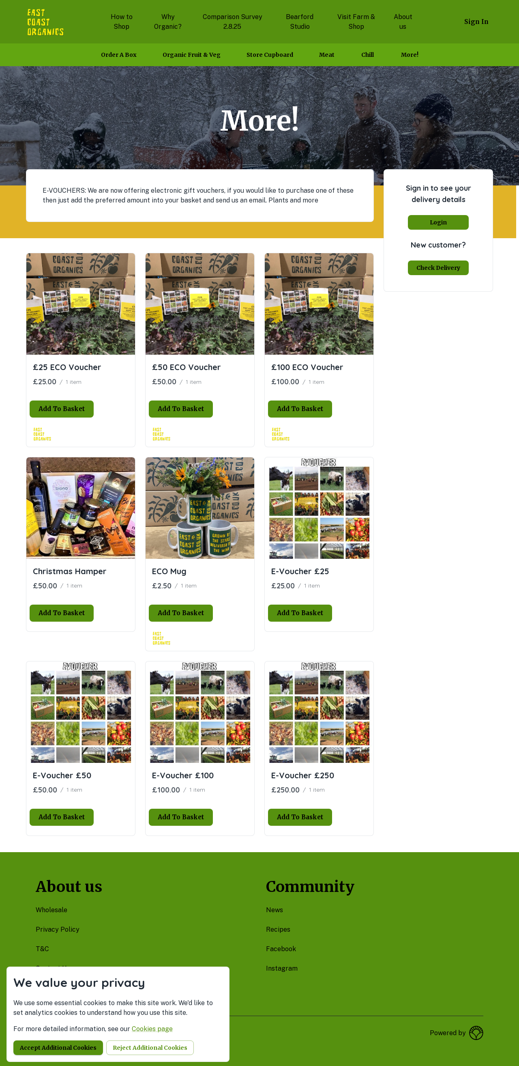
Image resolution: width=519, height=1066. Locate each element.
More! (409, 54)
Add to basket (62, 409)
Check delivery (438, 267)
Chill (367, 54)
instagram (282, 968)
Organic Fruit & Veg (192, 54)
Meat (327, 54)
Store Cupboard (270, 54)
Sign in (476, 22)
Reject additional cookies (150, 1047)
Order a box (119, 54)
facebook (281, 949)
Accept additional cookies (58, 1047)
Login (438, 222)
